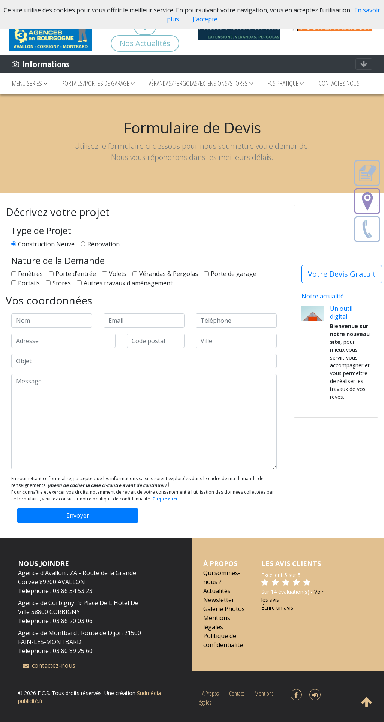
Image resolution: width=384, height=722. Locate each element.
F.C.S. (44, 693)
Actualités (217, 591)
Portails (29, 283)
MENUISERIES (30, 83)
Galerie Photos (224, 609)
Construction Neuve (46, 244)
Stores (61, 283)
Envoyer (77, 515)
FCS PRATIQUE (286, 83)
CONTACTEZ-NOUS (339, 83)
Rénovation (103, 244)
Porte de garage (233, 274)
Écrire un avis (277, 607)
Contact (236, 693)
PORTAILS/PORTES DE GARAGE (98, 83)
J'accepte (205, 19)
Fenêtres (30, 274)
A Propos (210, 693)
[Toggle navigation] (364, 64)
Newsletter (218, 600)
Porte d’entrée (76, 274)
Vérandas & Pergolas (168, 274)
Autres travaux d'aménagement (128, 283)
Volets (117, 274)
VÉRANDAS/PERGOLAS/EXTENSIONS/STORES (201, 83)
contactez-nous (49, 665)
